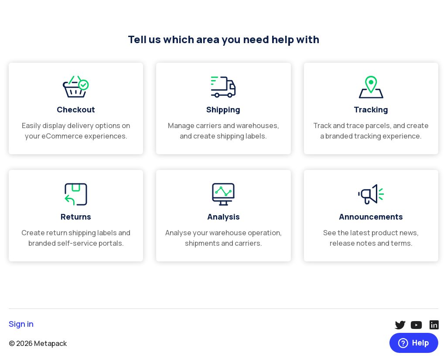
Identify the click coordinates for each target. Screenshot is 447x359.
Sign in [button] (21, 324)
